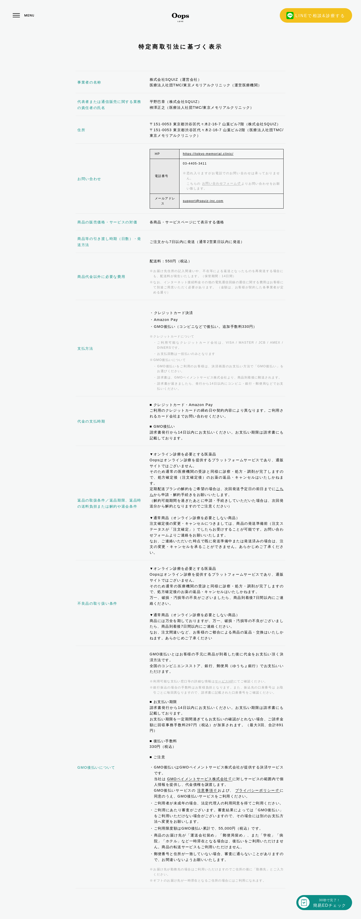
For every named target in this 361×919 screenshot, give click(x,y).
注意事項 (207, 790)
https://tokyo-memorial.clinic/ (208, 154)
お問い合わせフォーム (222, 183)
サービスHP (224, 681)
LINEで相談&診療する (315, 15)
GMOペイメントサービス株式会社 (199, 779)
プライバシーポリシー (257, 790)
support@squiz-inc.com (203, 201)
